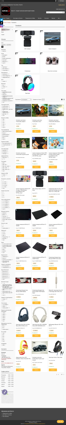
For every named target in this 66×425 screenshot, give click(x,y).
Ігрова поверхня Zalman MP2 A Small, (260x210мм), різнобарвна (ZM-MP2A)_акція (56, 155)
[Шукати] (63, 12)
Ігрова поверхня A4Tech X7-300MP (39, 225)
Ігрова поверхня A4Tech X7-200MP (23, 258)
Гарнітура (27, 93)
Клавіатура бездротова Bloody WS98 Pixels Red (55, 258)
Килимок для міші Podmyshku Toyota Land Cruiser (38, 359)
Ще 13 (4, 295)
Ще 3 (4, 279)
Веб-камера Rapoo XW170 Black (38, 189)
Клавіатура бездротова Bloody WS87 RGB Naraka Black (38, 292)
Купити (20, 131)
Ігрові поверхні (52, 48)
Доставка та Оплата (17, 18)
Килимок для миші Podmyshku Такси (37, 121)
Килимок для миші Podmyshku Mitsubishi (54, 121)
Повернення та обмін (7, 413)
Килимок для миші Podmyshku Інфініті (21, 121)
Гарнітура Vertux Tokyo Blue (55, 357)
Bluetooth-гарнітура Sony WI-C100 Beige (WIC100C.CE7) (56, 291)
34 (61, 374)
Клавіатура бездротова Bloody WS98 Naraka (22, 291)
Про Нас (39, 18)
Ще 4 (4, 220)
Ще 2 (4, 115)
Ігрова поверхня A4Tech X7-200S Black (56, 225)
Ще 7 (4, 102)
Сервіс (2, 34)
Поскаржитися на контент (29, 423)
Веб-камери (27, 48)
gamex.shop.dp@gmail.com (7, 363)
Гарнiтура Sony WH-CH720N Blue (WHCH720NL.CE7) (23, 325)
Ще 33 (4, 127)
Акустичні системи (52, 71)
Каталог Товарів (5, 18)
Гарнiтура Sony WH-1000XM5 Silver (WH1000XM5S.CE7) (39, 325)
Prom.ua (39, 421)
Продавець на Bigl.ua (33, 422)
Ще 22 (4, 139)
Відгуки (53, 18)
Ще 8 (4, 341)
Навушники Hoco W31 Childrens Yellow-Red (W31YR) (23, 358)
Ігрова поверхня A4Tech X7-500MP (23, 225)
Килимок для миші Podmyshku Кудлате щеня (22, 153)
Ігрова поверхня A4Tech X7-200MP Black (39, 258)
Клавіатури (27, 71)
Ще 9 (4, 188)
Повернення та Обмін (30, 18)
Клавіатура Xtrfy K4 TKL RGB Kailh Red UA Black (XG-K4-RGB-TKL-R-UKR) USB (56, 190)
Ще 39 (4, 63)
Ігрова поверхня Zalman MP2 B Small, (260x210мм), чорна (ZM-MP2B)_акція (39, 154)
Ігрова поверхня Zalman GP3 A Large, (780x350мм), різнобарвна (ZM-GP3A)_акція (23, 191)
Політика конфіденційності (40, 423)
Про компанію (6, 416)
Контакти (47, 18)
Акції (2, 32)
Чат (60, 421)
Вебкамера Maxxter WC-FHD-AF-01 (56, 325)
